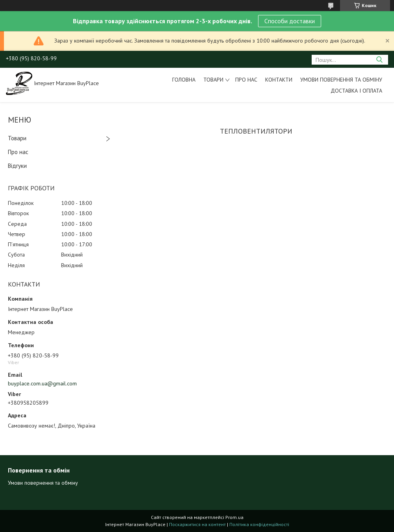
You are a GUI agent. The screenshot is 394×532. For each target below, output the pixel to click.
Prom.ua (234, 517)
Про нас (246, 79)
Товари (213, 79)
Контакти (278, 79)
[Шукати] (379, 60)
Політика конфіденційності (259, 524)
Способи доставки (289, 21)
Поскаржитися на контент (197, 524)
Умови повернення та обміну (341, 79)
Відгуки (17, 165)
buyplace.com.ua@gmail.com (42, 383)
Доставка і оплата (356, 90)
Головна (183, 79)
